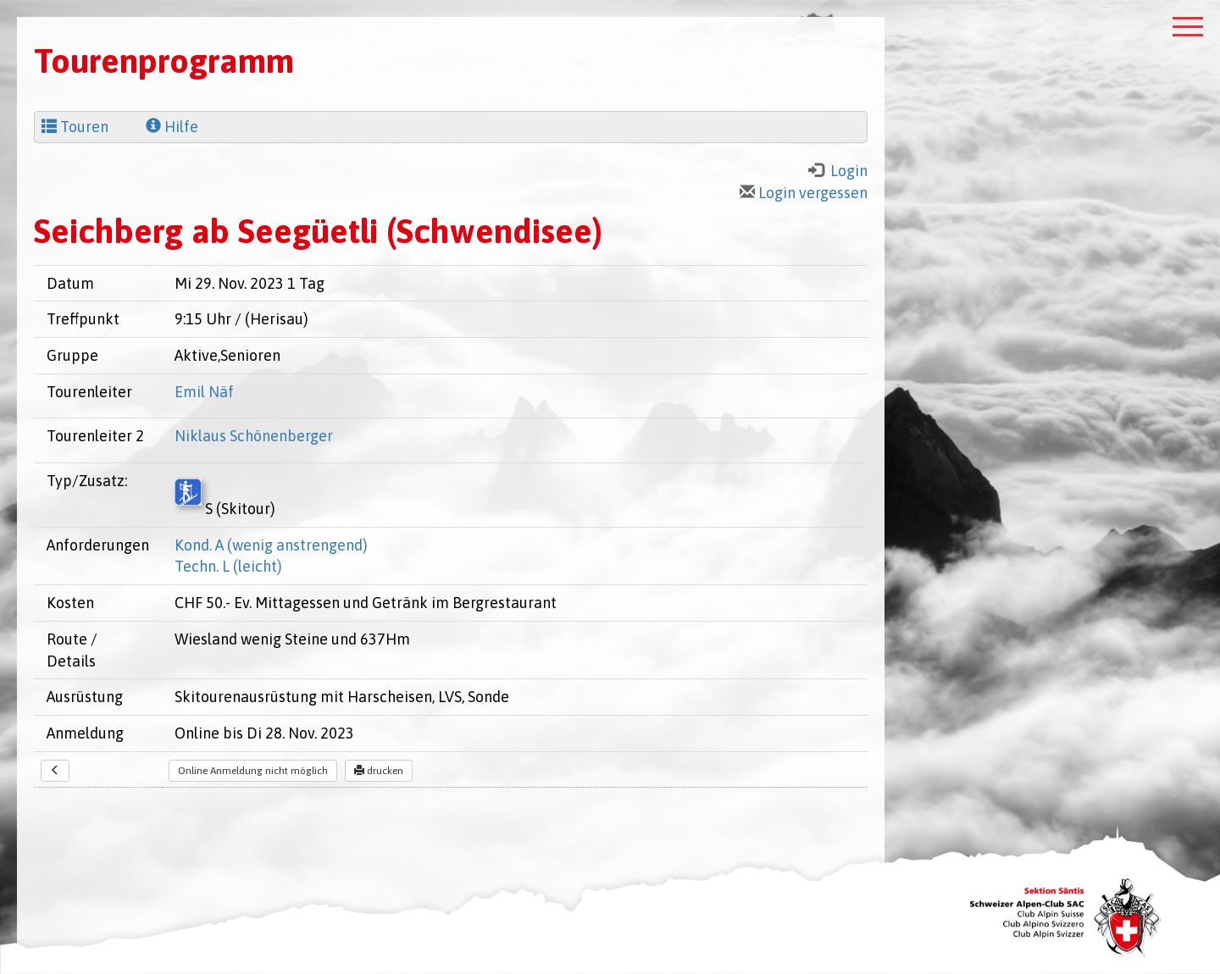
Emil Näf (204, 392)
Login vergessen (804, 193)
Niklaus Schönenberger (254, 436)
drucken (378, 771)
